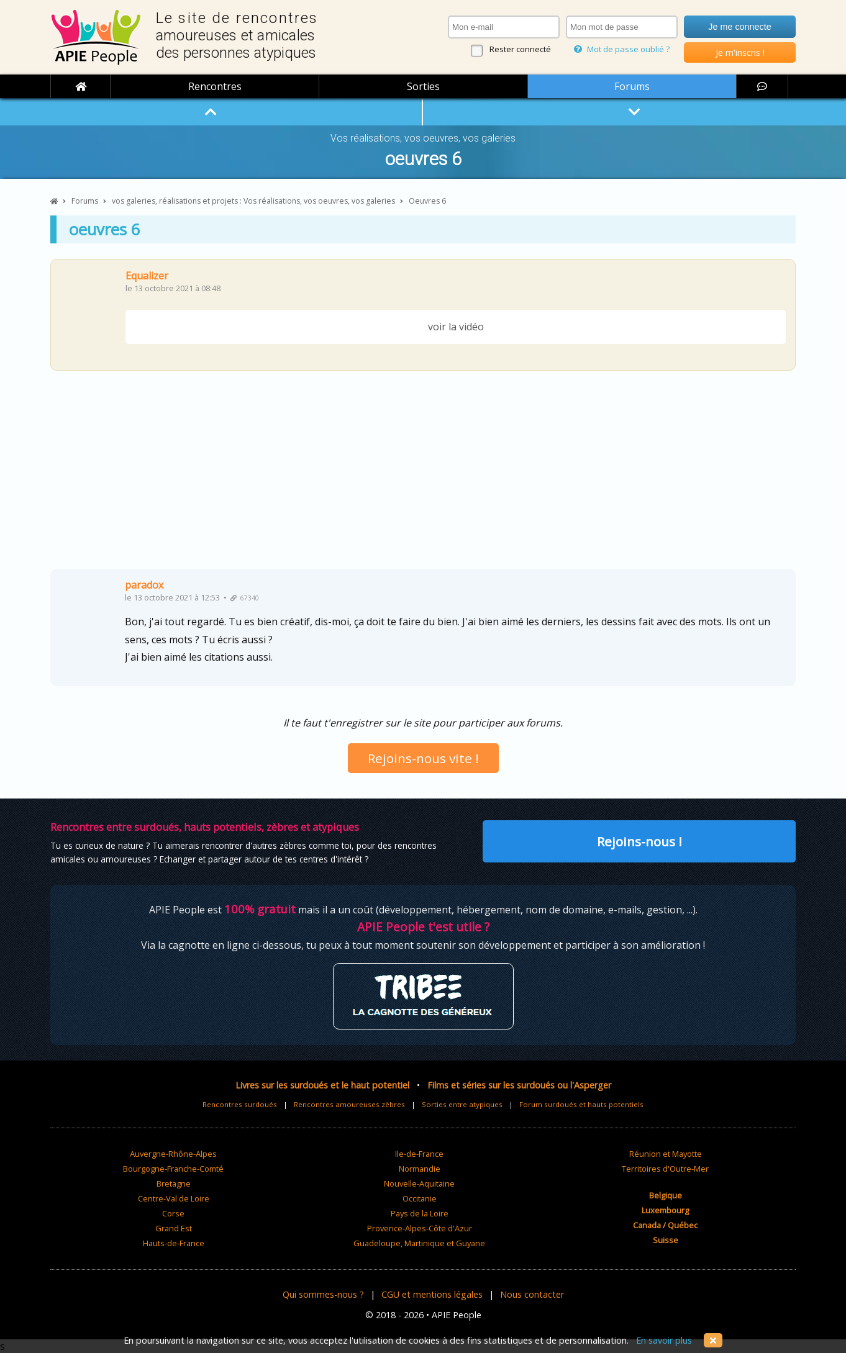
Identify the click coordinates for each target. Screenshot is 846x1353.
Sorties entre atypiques (462, 1104)
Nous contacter (532, 1294)
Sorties (423, 86)
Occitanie (420, 1198)
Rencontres (215, 86)
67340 (244, 598)
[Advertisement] (423, 474)
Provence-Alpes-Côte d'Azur (419, 1228)
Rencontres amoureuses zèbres (349, 1104)
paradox (144, 585)
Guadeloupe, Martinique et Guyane (419, 1243)
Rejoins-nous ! (639, 841)
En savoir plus (664, 1340)
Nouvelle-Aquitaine (419, 1183)
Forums (632, 86)
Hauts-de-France (173, 1243)
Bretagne (174, 1183)
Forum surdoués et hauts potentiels (581, 1104)
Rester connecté (520, 49)
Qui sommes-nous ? (323, 1294)
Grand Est (173, 1228)
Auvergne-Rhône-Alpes (173, 1153)
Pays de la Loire (419, 1213)
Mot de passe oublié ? (622, 49)
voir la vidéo (456, 326)
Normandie (419, 1168)
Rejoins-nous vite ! (423, 758)
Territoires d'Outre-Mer (665, 1168)
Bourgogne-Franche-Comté (173, 1168)
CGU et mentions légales (432, 1294)
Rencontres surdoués (239, 1104)
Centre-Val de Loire (173, 1198)
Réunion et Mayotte (665, 1153)
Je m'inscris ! (740, 52)
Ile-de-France (419, 1153)
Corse (173, 1213)
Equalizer (146, 276)
